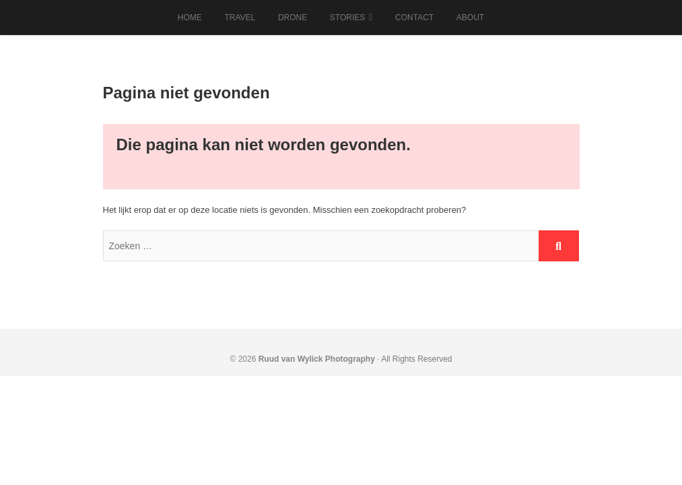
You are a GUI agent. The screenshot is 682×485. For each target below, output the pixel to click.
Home (190, 17)
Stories (347, 17)
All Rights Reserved (416, 359)
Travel (239, 17)
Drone (292, 17)
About (470, 17)
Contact (414, 17)
